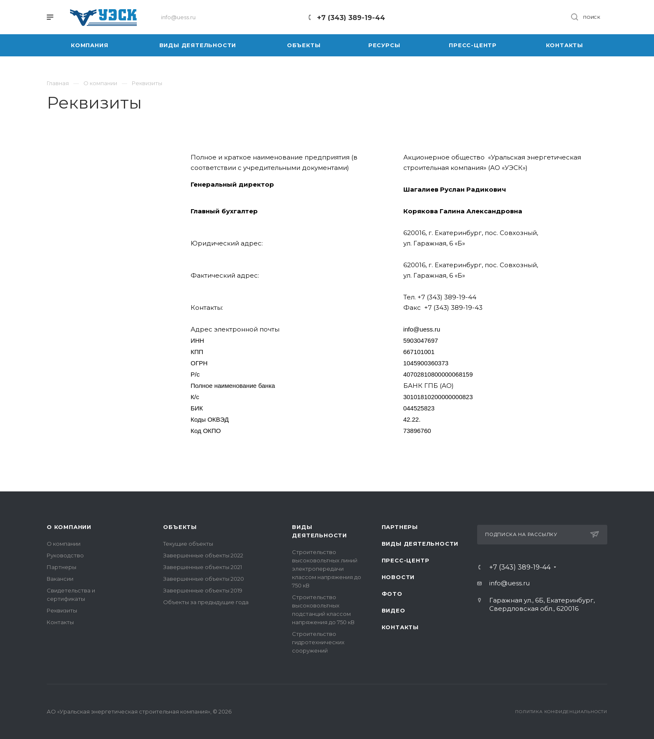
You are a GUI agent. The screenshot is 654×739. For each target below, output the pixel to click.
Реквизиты (62, 610)
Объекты (180, 527)
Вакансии (60, 578)
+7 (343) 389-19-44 (351, 18)
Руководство (65, 555)
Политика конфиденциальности (561, 711)
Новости (398, 577)
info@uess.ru (509, 583)
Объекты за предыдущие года (206, 602)
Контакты (60, 622)
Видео (393, 610)
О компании (69, 527)
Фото (392, 593)
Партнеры (61, 567)
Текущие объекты (188, 543)
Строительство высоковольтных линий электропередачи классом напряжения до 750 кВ (326, 569)
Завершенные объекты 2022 (203, 555)
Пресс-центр (406, 560)
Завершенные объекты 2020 (203, 578)
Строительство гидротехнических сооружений (318, 642)
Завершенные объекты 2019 (202, 590)
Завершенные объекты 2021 (202, 567)
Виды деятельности (420, 543)
